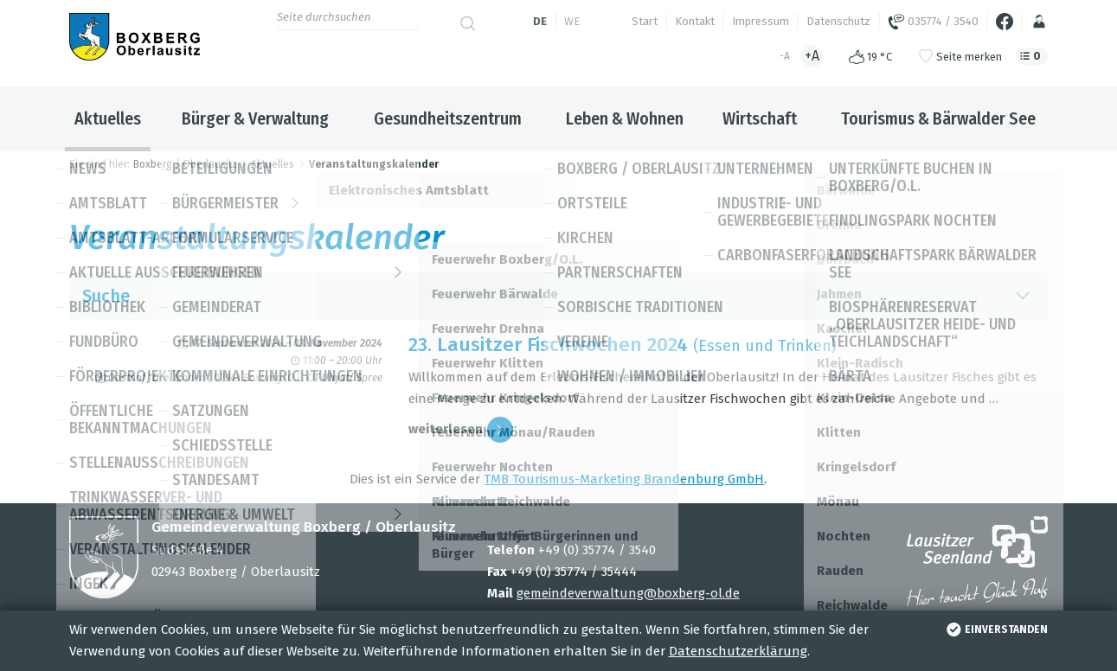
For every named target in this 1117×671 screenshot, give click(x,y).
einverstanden (995, 629)
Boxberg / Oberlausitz (185, 164)
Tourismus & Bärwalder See (938, 118)
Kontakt (695, 21)
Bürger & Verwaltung (255, 118)
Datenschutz (838, 21)
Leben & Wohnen (625, 118)
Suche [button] (559, 296)
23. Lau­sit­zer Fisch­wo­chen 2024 (548, 344)
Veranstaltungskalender (374, 164)
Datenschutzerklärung (738, 651)
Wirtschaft (759, 118)
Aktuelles (107, 118)
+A (812, 56)
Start (645, 21)
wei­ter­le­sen (460, 430)
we (572, 21)
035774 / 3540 (933, 21)
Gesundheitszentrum (448, 118)
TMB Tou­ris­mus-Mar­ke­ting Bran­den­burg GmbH (624, 479)
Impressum (760, 21)
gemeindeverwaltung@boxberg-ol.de (628, 593)
